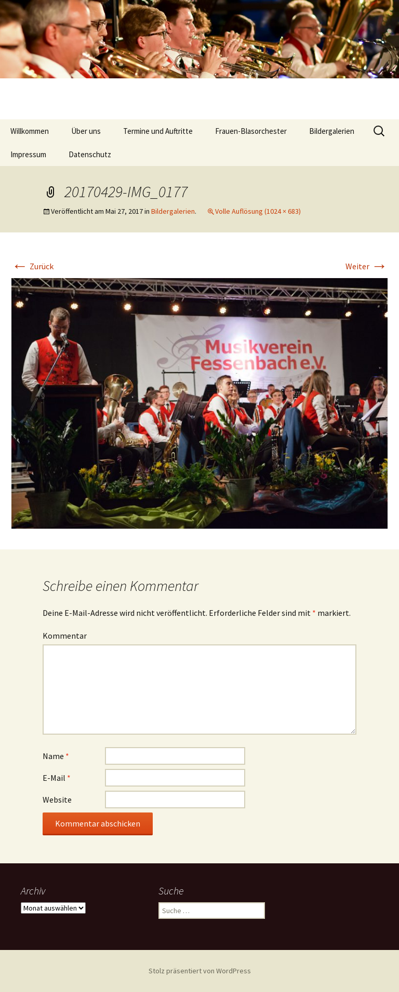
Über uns (86, 131)
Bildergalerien (331, 131)
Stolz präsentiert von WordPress (200, 970)
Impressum (28, 154)
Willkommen (29, 131)
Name (56, 756)
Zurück (32, 266)
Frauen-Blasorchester (251, 131)
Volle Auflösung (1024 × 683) (258, 211)
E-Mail (57, 778)
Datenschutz (90, 154)
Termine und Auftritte (158, 131)
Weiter (366, 266)
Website (57, 799)
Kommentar (65, 635)
